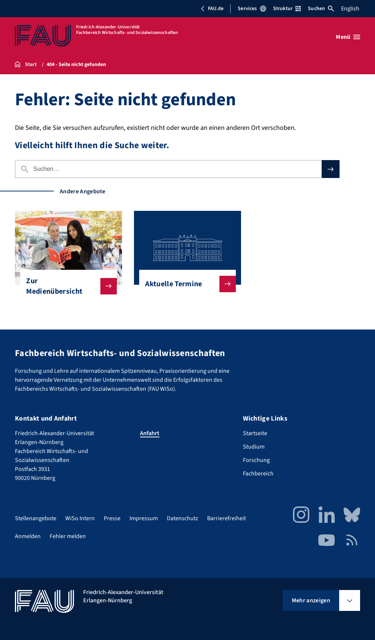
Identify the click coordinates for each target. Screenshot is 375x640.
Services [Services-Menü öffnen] (252, 8)
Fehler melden (68, 536)
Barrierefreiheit (226, 518)
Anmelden (28, 536)
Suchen (321, 8)
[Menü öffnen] (348, 37)
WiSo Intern (80, 518)
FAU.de (212, 8)
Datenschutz (182, 518)
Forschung (256, 460)
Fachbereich (258, 473)
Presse (112, 518)
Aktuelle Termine (184, 284)
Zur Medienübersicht (65, 286)
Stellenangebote (35, 518)
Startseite (255, 433)
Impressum (143, 518)
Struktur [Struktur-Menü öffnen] (287, 8)
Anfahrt (149, 433)
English (350, 8)
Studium (254, 447)
